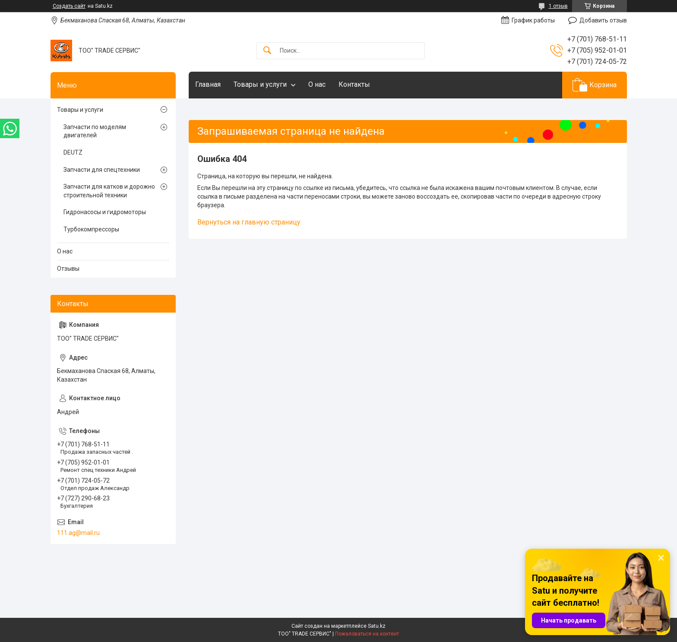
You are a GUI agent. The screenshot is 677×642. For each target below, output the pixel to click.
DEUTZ (72, 152)
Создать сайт (69, 6)
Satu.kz (377, 626)
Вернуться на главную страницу (249, 222)
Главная (208, 84)
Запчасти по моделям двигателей (94, 131)
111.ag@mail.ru (78, 532)
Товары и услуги (260, 84)
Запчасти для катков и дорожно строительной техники (109, 191)
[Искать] (267, 50)
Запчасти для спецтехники (101, 169)
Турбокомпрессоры (91, 229)
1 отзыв (558, 6)
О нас (317, 84)
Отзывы (68, 268)
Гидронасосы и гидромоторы (104, 212)
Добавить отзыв (603, 20)
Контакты (354, 84)
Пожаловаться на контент (367, 634)
